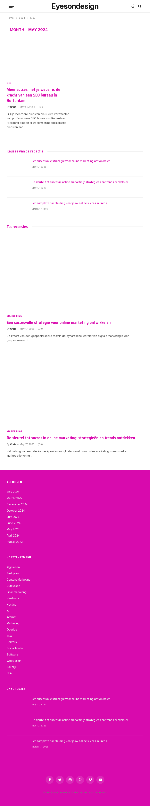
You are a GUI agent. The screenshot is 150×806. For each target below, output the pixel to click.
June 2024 (14, 523)
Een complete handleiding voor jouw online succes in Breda (69, 203)
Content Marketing (18, 579)
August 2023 (15, 541)
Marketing (14, 316)
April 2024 (13, 535)
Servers (12, 642)
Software (12, 654)
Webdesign (14, 660)
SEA (9, 673)
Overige (12, 629)
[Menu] (11, 6)
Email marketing (17, 592)
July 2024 (13, 516)
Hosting (11, 604)
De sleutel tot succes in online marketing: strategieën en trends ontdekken (80, 182)
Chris (13, 106)
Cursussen (13, 585)
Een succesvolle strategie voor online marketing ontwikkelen (71, 161)
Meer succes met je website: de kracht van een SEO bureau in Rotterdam (33, 95)
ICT (9, 610)
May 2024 (13, 529)
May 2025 (13, 491)
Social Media (15, 648)
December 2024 (17, 504)
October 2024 (16, 510)
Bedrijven (13, 573)
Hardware (13, 598)
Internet (11, 617)
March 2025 (14, 498)
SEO (9, 83)
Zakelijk (12, 667)
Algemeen (13, 567)
